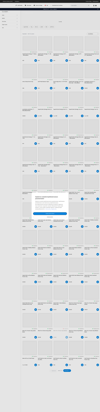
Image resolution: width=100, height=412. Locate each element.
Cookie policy (47, 209)
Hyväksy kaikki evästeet (50, 213)
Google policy (53, 209)
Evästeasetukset (50, 217)
